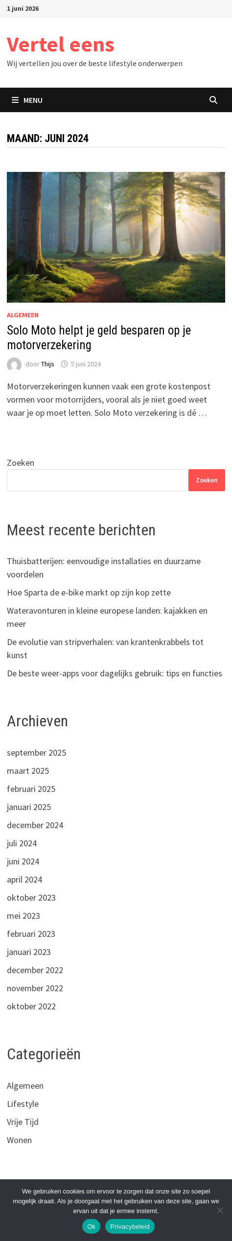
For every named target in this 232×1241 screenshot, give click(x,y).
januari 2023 (29, 951)
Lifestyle (23, 1103)
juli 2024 (22, 843)
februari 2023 (31, 933)
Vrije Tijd (23, 1121)
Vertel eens (61, 43)
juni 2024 (23, 861)
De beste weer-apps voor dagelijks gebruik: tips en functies (114, 673)
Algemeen (23, 314)
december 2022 (35, 970)
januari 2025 (29, 806)
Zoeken (20, 462)
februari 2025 (31, 788)
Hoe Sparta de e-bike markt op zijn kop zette (89, 592)
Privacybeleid (130, 1226)
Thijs (47, 363)
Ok (91, 1226)
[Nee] (220, 1210)
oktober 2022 (31, 1006)
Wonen (19, 1140)
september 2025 (36, 752)
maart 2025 (28, 770)
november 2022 (35, 988)
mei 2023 (23, 915)
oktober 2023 (31, 897)
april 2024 (24, 879)
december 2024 (35, 825)
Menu (27, 100)
